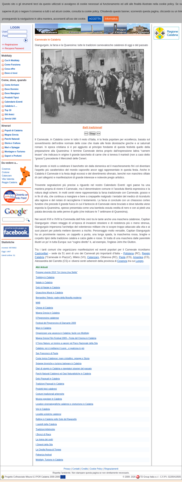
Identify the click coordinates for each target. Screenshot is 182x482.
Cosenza (6, 169)
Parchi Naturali (12, 139)
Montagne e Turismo (15, 151)
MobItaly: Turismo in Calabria (49, 460)
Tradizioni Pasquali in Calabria (50, 384)
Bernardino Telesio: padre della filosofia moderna (58, 298)
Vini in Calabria (43, 409)
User (4, 31)
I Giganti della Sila (44, 444)
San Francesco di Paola (47, 353)
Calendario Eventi (13, 102)
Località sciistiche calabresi (48, 414)
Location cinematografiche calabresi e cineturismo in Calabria (64, 404)
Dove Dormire (12, 89)
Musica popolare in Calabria (49, 399)
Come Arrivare (12, 85)
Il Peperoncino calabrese (47, 318)
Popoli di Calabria (13, 130)
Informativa (111, 18)
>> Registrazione (10, 44)
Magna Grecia (12, 135)
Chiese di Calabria (44, 308)
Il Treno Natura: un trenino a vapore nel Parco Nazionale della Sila (67, 343)
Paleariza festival (44, 455)
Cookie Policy (96, 469)
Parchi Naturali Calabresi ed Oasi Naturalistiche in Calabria (63, 373)
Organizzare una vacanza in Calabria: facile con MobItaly (62, 333)
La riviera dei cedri (44, 439)
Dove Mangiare (12, 93)
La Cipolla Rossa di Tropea (48, 449)
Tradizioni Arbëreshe (45, 429)
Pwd (4, 35)
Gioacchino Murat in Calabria (49, 292)
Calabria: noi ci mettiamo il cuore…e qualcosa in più (60, 348)
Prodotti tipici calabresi (46, 389)
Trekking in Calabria (45, 277)
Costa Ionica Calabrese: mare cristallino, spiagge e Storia (63, 358)
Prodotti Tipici (12, 97)
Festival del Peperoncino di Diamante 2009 (56, 323)
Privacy (67, 469)
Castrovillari (41, 253)
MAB (38, 303)
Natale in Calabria (44, 282)
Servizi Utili (10, 119)
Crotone (6, 172)
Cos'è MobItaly (12, 60)
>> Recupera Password (13, 48)
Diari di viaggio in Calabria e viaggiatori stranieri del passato (64, 368)
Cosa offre (10, 69)
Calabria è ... (11, 106)
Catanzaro (7, 176)
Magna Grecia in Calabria (48, 313)
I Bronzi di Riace (43, 434)
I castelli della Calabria (46, 424)
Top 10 (8, 110)
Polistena (128, 253)
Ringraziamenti (111, 469)
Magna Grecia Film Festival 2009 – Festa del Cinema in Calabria (66, 338)
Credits (84, 469)
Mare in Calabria (43, 328)
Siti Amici (9, 114)
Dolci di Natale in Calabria (48, 287)
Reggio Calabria (9, 182)
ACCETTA (95, 18)
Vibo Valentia (8, 179)
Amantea (138, 257)
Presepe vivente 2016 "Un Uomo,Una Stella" (56, 272)
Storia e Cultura (12, 143)
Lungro (139, 261)
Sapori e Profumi (13, 156)
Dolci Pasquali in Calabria (48, 379)
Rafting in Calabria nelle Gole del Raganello (56, 419)
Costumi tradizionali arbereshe (50, 394)
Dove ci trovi (11, 73)
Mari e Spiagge (12, 147)
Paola (122, 257)
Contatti (76, 469)
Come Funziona (12, 65)
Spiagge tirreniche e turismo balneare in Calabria (58, 363)
